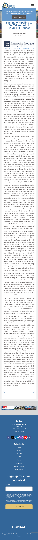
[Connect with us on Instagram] (21, 437)
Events (19, 457)
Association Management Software (19, 527)
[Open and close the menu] (25, 5)
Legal (19, 536)
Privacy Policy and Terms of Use (20, 13)
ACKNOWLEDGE (19, 17)
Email (7, 484)
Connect (19, 453)
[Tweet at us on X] (12, 437)
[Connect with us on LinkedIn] (17, 437)
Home (19, 447)
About (19, 450)
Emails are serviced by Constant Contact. (20, 501)
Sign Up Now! (19, 507)
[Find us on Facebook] (8, 437)
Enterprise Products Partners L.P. (19, 48)
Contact (19, 463)
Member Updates (19, 35)
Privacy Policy (19, 466)
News (19, 460)
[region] (33, 391)
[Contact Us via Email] (29, 437)
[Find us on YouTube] (25, 437)
